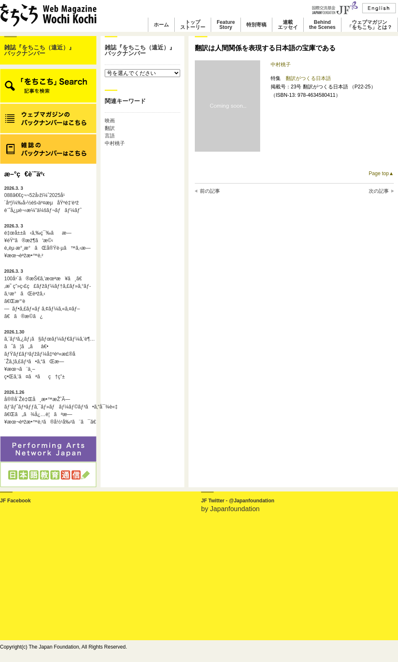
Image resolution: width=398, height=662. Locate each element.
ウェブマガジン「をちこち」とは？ (369, 24)
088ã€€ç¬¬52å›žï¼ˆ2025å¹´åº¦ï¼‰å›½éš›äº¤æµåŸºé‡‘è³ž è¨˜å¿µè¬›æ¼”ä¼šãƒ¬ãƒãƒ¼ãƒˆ (43, 199)
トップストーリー (192, 24)
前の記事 (210, 191)
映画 (110, 121)
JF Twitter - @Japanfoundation (237, 501)
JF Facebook (15, 501)
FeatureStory (226, 24)
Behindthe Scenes (322, 24)
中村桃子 (115, 143)
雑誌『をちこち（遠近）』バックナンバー (39, 50)
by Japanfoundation (230, 508)
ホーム (161, 25)
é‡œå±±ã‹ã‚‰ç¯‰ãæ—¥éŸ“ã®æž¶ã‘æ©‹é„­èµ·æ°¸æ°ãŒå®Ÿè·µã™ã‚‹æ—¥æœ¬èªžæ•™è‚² (47, 241)
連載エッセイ (288, 24)
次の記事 (379, 191)
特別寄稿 (256, 25)
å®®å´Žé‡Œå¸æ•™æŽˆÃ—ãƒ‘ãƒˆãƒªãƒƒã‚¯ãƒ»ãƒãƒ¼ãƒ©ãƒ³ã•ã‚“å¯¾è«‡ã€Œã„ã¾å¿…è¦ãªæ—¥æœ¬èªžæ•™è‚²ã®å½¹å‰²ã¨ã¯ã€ (48, 407)
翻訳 (110, 128)
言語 (110, 136)
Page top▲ (381, 173)
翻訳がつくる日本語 (308, 78)
